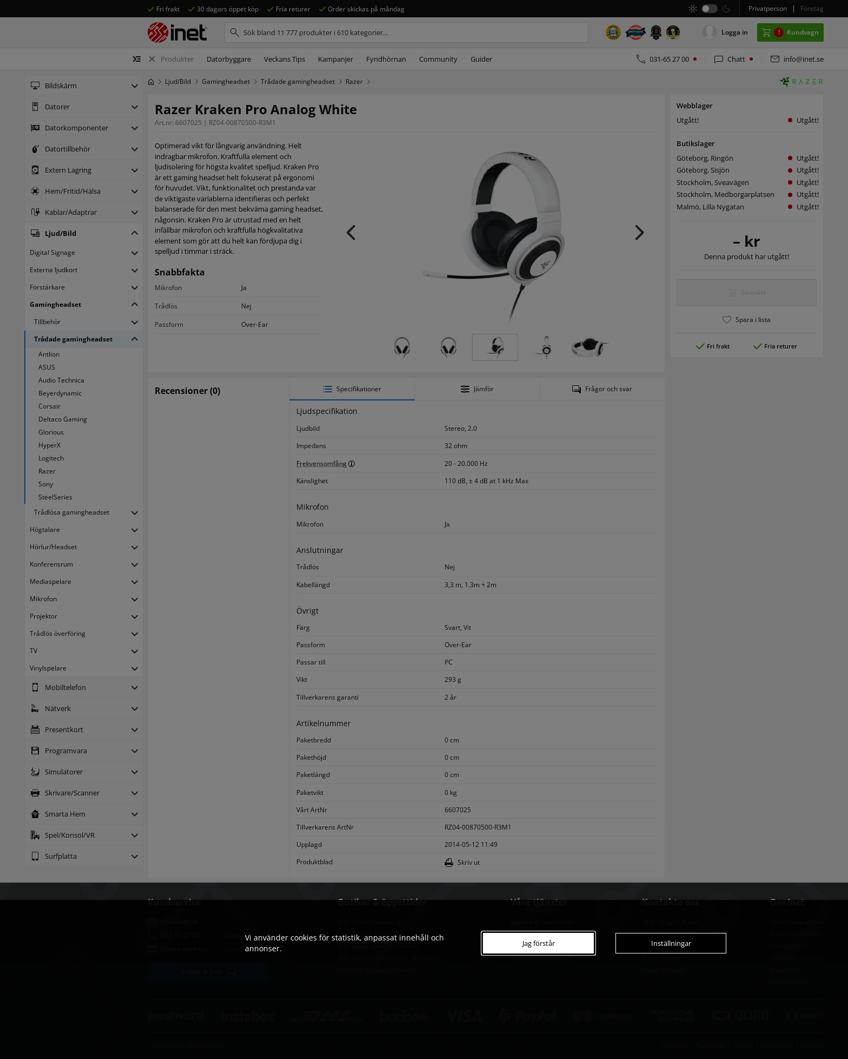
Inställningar (671, 943)
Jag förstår (538, 943)
